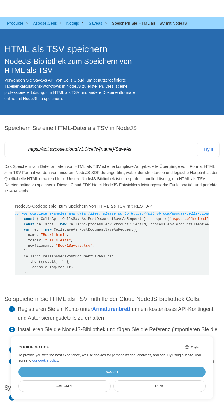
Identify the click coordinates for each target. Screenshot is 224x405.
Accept (112, 372)
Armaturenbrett (111, 309)
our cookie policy (45, 360)
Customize (64, 386)
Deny (159, 386)
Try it (208, 149)
